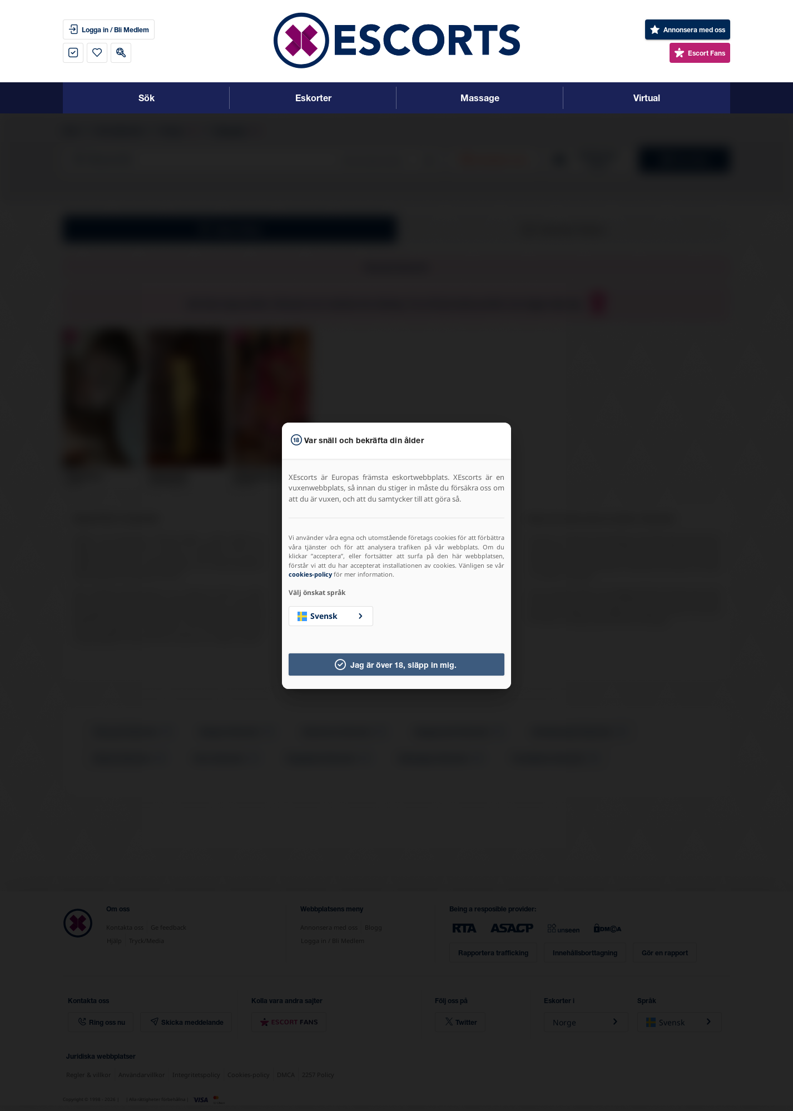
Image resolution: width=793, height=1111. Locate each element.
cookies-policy (310, 574)
